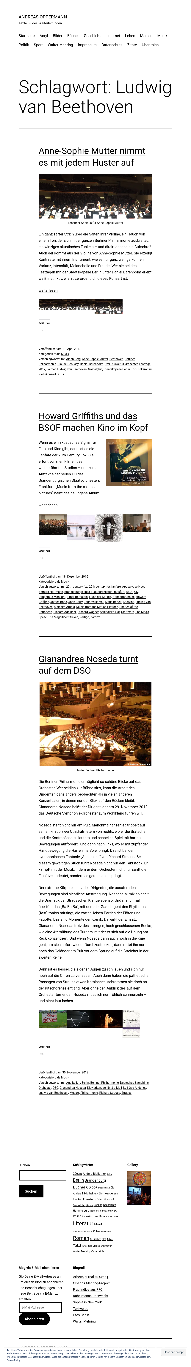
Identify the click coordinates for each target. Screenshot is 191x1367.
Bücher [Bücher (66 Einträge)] (79, 1187)
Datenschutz (112, 45)
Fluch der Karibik (100, 597)
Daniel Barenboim (92, 364)
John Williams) (94, 602)
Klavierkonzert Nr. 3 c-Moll (104, 1087)
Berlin (85, 1082)
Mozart (74, 1092)
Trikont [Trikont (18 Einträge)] (110, 1239)
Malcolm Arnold (64, 607)
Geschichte (93, 36)
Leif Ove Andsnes (134, 1087)
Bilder (57, 36)
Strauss (126, 1092)
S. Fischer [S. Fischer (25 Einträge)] (95, 1239)
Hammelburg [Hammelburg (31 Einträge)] (81, 1210)
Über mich (150, 45)
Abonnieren (34, 1319)
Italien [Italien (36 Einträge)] (77, 1216)
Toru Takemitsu (141, 369)
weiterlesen (48, 290)
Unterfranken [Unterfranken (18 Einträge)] (106, 1246)
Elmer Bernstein (77, 597)
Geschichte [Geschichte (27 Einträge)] (109, 1204)
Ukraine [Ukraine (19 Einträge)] (96, 1246)
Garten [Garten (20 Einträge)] (89, 1205)
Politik (24, 45)
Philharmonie (89, 1092)
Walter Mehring (60, 45)
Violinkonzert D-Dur (51, 374)
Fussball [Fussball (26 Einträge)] (109, 1199)
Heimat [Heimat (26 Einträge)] (102, 1210)
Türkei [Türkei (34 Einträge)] (77, 1245)
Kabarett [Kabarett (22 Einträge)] (86, 1216)
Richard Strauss (109, 1092)
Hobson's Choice (123, 597)
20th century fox (77, 586)
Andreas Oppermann (43, 17)
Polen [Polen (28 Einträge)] (96, 1231)
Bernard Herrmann (51, 592)
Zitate (132, 45)
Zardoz (95, 617)
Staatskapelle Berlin (117, 369)
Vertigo (84, 617)
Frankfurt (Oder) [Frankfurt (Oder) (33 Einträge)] (93, 1199)
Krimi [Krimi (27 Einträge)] (102, 1216)
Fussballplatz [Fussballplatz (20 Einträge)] (79, 1205)
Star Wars (127, 612)
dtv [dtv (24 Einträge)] (96, 1193)
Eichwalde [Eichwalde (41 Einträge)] (105, 1193)
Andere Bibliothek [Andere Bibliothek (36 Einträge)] (94, 1173)
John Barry (75, 602)
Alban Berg (73, 359)
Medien (146, 36)
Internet (113, 36)
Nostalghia (95, 369)
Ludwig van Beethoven (72, 369)
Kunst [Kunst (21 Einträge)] (109, 1216)
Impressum (87, 45)
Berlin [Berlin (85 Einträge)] (78, 1180)
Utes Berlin (81, 1315)
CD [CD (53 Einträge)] (88, 1187)
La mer (51, 369)
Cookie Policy (13, 1360)
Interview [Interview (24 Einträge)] (112, 1210)
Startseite (27, 36)
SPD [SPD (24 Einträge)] (104, 1239)
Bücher (73, 36)
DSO (55, 1087)
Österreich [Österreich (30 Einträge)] (97, 1251)
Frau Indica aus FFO (87, 1289)
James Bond (58, 602)
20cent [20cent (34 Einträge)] (77, 1173)
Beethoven (116, 359)
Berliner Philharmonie (104, 1082)
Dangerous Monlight (52, 597)
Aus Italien (73, 1082)
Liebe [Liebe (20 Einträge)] (115, 1216)
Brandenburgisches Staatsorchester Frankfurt (94, 592)
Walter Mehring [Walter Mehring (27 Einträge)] (81, 1251)
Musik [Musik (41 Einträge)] (98, 1224)
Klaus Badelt (113, 602)
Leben (130, 36)
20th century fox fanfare (105, 586)
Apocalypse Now (133, 586)
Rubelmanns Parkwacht (90, 1296)
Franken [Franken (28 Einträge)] (77, 1199)
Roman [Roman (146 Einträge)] (81, 1238)
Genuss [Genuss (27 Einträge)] (98, 1204)
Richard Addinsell (65, 612)
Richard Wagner (88, 612)
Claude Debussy (68, 364)
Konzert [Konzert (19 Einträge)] (94, 1216)
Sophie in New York (87, 1302)
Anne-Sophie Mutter (95, 359)
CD (136, 592)
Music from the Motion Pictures (97, 607)
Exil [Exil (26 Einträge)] (116, 1193)
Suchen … (26, 1165)
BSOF (129, 592)
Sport (38, 45)
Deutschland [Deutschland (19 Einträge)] (104, 1188)
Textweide (80, 1309)
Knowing (128, 602)
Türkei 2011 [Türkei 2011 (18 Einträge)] (87, 1246)
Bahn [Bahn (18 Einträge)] (109, 1174)
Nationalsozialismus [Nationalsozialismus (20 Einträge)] (82, 1231)
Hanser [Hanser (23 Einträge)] (94, 1210)
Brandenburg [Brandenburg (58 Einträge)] (95, 1180)
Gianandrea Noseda (73, 1087)
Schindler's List (110, 612)
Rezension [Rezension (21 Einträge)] (106, 1231)
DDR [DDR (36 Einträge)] (94, 1187)
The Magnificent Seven (63, 617)
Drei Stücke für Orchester (121, 364)
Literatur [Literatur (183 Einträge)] (83, 1223)
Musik (162, 36)
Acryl (44, 36)
